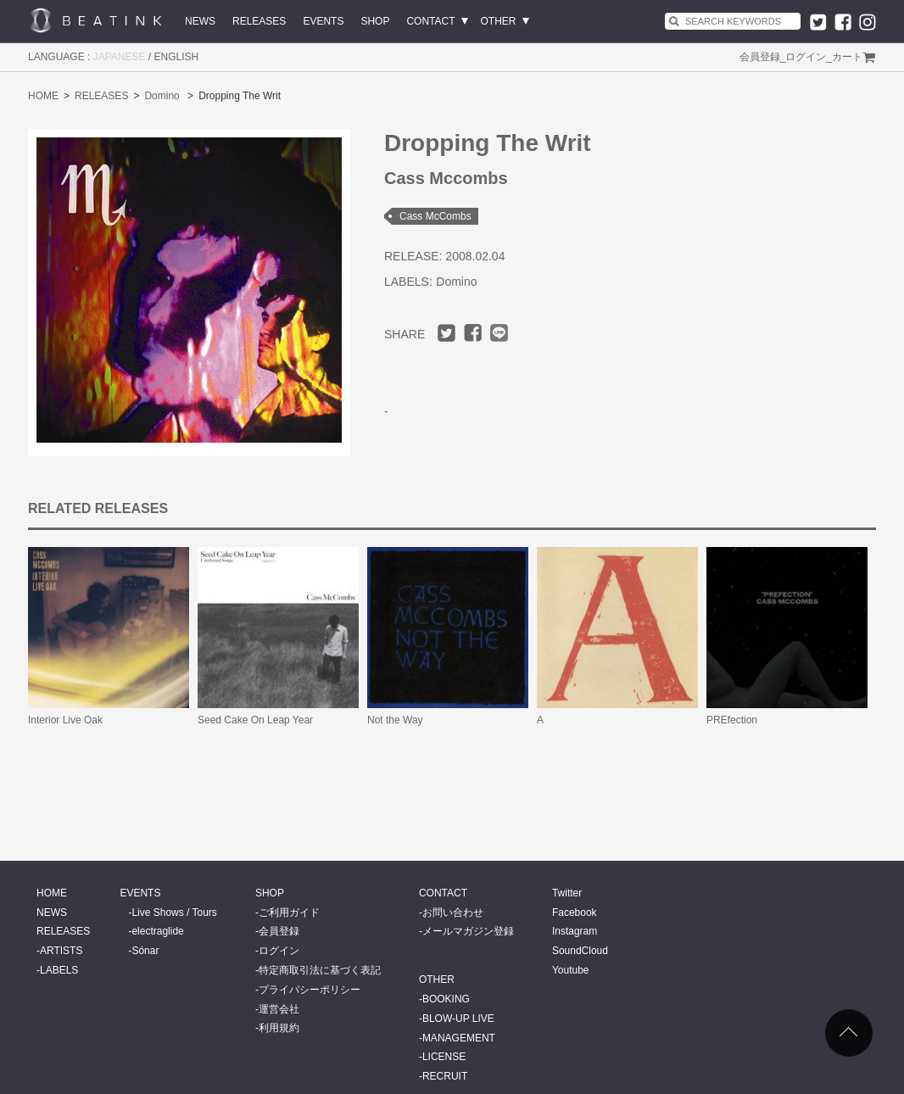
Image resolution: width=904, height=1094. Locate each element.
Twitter (567, 893)
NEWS (200, 21)
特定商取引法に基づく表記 (320, 970)
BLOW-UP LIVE (458, 1018)
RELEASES (259, 21)
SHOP (374, 21)
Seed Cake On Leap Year (255, 720)
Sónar (145, 951)
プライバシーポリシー (309, 990)
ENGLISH (176, 57)
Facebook (574, 912)
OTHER (498, 21)
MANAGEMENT (458, 1038)
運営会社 (279, 1009)
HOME (43, 96)
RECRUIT (444, 1076)
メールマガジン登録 (468, 931)
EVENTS (323, 21)
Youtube (570, 970)
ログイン (805, 57)
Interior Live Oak (65, 720)
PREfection (731, 720)
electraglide (157, 931)
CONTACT (430, 21)
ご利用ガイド (289, 912)
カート (847, 57)
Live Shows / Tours (174, 912)
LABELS (59, 970)
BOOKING (446, 999)
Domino (161, 96)
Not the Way (395, 720)
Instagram (574, 931)
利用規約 (279, 1028)
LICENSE (444, 1057)
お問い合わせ (452, 912)
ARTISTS (61, 951)
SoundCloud (580, 951)
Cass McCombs (435, 216)
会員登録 (759, 57)
